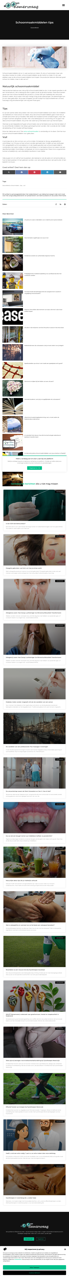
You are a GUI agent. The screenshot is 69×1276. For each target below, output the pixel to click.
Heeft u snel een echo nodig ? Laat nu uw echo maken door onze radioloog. (31, 1153)
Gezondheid (35, 27)
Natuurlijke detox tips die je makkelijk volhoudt (21, 880)
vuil (24, 185)
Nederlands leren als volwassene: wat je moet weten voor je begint (44, 345)
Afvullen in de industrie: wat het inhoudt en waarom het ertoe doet (44, 327)
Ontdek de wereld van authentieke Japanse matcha (39, 255)
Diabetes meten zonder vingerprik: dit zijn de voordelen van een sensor (29, 702)
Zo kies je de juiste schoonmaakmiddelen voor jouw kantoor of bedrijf (44, 453)
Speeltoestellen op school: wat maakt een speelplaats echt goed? (43, 363)
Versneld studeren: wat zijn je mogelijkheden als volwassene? (42, 399)
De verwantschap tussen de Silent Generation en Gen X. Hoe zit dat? (28, 791)
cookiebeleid (17, 1259)
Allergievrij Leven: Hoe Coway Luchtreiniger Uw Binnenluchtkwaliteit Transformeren (33, 613)
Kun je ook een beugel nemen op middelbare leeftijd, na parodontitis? (29, 836)
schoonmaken (14, 185)
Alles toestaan (34, 1267)
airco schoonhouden (31, 131)
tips (21, 185)
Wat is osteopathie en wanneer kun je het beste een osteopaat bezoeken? (30, 925)
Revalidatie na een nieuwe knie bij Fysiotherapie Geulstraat (25, 970)
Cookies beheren (34, 1273)
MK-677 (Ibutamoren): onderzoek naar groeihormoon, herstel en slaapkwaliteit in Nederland (32, 1015)
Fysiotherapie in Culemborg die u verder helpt (21, 1198)
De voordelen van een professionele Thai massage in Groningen (27, 746)
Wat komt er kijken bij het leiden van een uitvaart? (39, 381)
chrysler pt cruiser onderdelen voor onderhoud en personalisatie (43, 220)
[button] (65, 1249)
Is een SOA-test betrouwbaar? (15, 523)
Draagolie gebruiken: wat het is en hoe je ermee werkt (24, 568)
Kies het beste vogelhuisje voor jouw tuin (36, 238)
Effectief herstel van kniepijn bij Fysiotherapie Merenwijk (24, 1107)
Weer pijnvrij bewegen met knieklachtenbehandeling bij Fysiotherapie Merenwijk (33, 1060)
